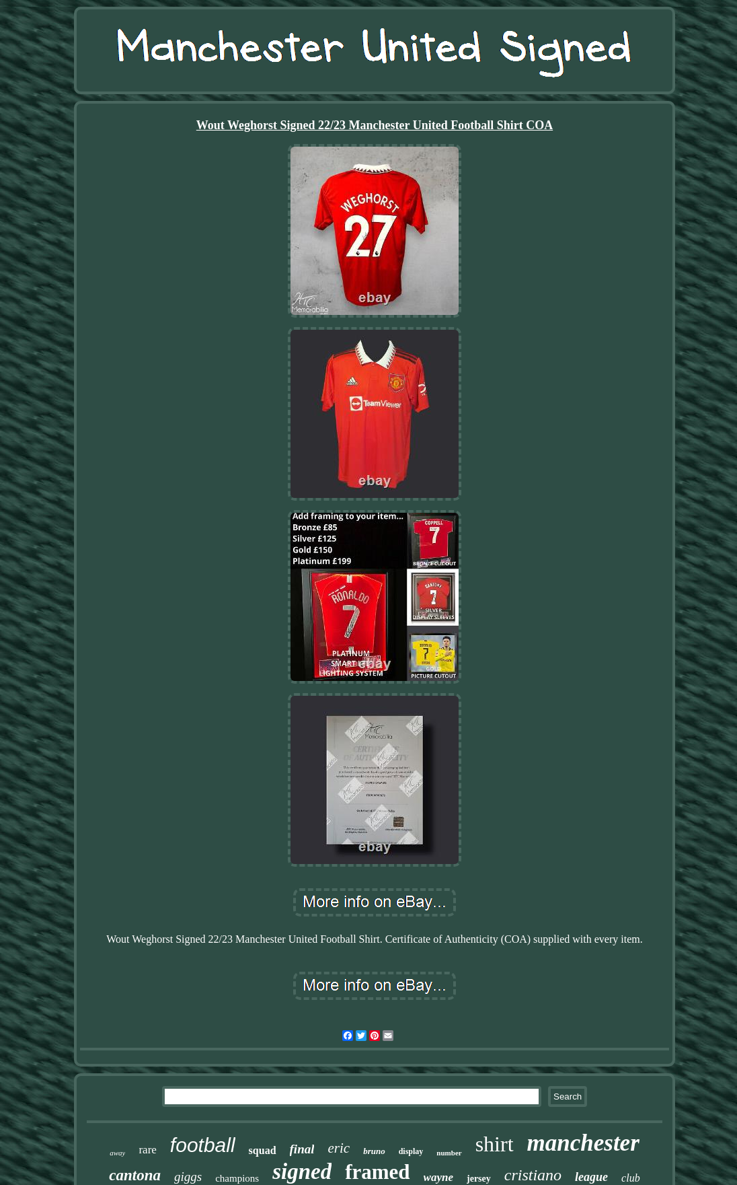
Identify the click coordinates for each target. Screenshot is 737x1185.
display (411, 1151)
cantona (135, 1175)
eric (338, 1148)
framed (377, 1172)
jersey (479, 1179)
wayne (438, 1177)
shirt (494, 1144)
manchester (583, 1143)
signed (302, 1171)
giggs (188, 1177)
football (202, 1145)
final (302, 1149)
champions (237, 1178)
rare (147, 1149)
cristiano (532, 1175)
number (448, 1153)
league (591, 1177)
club (630, 1178)
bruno (374, 1151)
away (117, 1153)
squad (262, 1150)
